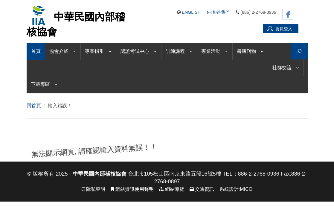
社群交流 (282, 67)
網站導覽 (171, 183)
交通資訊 (202, 183)
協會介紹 (58, 51)
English (191, 12)
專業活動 (210, 51)
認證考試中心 (135, 51)
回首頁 (34, 99)
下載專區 (40, 84)
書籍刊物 (246, 51)
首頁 (36, 51)
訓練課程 (175, 51)
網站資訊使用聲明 (132, 183)
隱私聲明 (93, 183)
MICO (246, 183)
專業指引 (94, 51)
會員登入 (279, 28)
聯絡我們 (218, 12)
